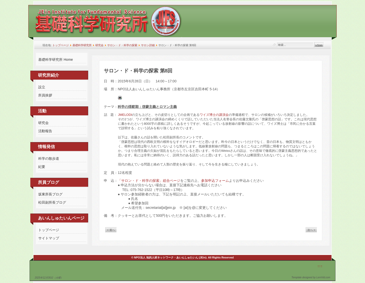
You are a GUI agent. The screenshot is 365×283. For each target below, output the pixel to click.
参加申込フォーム (215, 181)
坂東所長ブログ (50, 194)
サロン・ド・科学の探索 (122, 45)
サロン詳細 (148, 45)
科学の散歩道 (48, 158)
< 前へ (111, 229)
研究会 (99, 45)
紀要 (41, 167)
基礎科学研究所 (82, 45)
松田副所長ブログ (52, 202)
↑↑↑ (320, 266)
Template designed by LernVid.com (311, 277)
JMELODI (125, 115)
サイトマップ (48, 238)
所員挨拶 (45, 95)
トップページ (60, 45)
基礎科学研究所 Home (55, 60)
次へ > (311, 229)
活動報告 (45, 131)
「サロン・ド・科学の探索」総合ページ (149, 181)
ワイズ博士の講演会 (214, 115)
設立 (41, 87)
